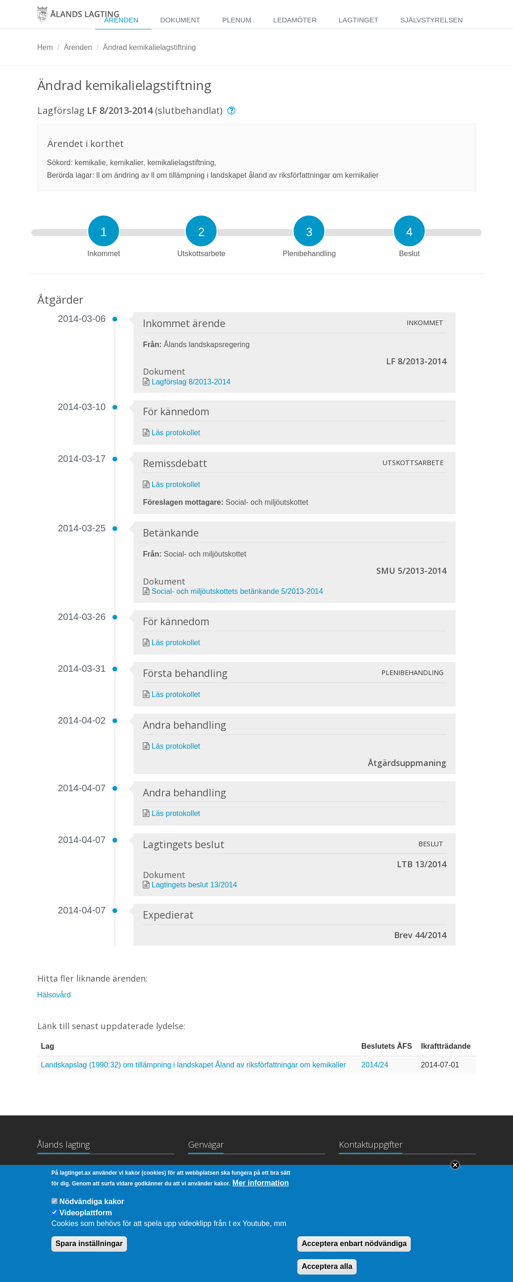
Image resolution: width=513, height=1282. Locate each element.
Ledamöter (294, 20)
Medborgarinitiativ (292, 1172)
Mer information (260, 1191)
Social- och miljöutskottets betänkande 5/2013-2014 (237, 591)
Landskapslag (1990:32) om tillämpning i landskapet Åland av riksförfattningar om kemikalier (193, 1065)
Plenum (237, 20)
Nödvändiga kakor (91, 1209)
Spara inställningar (89, 1252)
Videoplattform (85, 1221)
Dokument (180, 20)
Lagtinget (359, 20)
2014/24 (374, 1065)
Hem (45, 47)
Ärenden (121, 20)
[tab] (103, 231)
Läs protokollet (176, 433)
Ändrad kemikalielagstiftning (149, 47)
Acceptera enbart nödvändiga (354, 1252)
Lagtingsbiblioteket (219, 1172)
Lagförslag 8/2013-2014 (191, 382)
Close (455, 1173)
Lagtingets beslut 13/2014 (194, 885)
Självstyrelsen (431, 20)
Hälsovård (54, 995)
